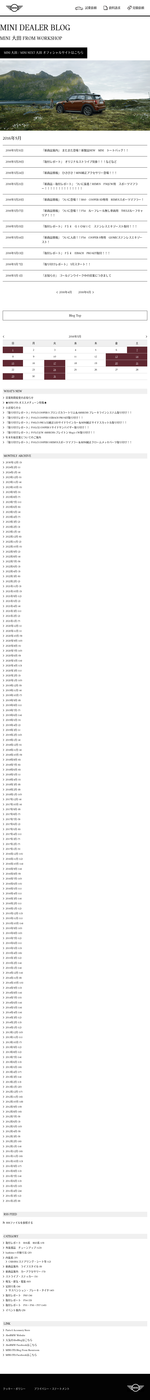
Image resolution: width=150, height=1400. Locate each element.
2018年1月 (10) (14, 794)
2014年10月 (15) (14, 982)
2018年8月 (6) (13, 759)
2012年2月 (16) (14, 1141)
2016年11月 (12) (14, 859)
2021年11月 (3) (13, 586)
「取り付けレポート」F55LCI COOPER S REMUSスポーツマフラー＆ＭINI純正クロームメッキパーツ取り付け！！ (69, 442)
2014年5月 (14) (14, 1007)
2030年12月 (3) (14, 462)
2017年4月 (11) (14, 834)
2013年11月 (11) (14, 1037)
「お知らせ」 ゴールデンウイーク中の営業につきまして (76, 275)
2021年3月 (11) (13, 611)
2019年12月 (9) (14, 685)
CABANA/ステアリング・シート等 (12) (30, 1261)
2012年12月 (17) (14, 1091)
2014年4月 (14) (14, 1012)
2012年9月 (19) (14, 1106)
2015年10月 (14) (14, 923)
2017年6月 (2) (13, 824)
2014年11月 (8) (14, 978)
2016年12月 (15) (14, 854)
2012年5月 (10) (14, 1126)
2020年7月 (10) (14, 650)
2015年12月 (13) (14, 913)
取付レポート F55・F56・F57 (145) (26, 1305)
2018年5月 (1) (13, 774)
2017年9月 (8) (13, 809)
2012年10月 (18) (14, 1101)
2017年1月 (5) (13, 849)
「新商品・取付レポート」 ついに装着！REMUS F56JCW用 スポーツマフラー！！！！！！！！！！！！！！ (90, 186)
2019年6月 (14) (14, 715)
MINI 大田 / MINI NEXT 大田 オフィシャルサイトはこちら (43, 52)
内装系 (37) (12, 1257)
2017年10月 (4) (14, 804)
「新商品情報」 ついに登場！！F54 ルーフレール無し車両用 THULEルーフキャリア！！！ (92, 213)
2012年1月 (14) (14, 1146)
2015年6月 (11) (14, 943)
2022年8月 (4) (13, 556)
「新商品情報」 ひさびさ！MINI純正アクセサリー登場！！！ (79, 173)
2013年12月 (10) (14, 1032)
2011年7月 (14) (14, 1176)
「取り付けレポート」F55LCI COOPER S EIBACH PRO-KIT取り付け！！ (44, 417)
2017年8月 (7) (13, 814)
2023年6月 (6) (13, 507)
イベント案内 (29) (16, 1310)
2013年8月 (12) (14, 1052)
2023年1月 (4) (13, 531)
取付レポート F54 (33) (19, 1300)
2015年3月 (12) (14, 958)
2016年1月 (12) (14, 908)
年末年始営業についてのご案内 (23, 437)
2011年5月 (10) (14, 1186)
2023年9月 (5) (13, 492)
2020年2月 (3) (13, 675)
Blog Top (75, 315)
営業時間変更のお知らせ (20, 397)
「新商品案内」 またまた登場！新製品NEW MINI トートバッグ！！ (85, 150)
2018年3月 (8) (13, 784)
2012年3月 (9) (13, 1136)
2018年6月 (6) (13, 769)
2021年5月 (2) (13, 601)
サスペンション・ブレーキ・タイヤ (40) (31, 1290)
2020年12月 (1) (14, 626)
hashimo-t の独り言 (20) (19, 1252)
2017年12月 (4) (14, 799)
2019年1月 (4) (13, 740)
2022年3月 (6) (13, 576)
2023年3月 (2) (13, 522)
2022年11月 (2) (13, 541)
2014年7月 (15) (14, 997)
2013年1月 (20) (14, 1087)
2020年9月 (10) (14, 640)
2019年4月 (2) (13, 725)
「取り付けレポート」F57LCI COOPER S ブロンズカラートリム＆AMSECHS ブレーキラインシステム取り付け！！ (69, 412)
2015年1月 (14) (14, 968)
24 (54, 369)
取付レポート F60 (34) (19, 1295)
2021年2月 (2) (13, 616)
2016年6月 (84, 292)
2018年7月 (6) (13, 764)
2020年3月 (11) (14, 670)
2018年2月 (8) (13, 789)
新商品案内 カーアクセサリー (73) (26, 1271)
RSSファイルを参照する (19, 1222)
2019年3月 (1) (13, 730)
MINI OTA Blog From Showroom (22, 1350)
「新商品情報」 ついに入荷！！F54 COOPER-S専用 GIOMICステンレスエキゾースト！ (92, 240)
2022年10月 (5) (14, 546)
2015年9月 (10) (14, 928)
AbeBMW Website (15, 1335)
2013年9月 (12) (14, 1047)
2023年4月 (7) (13, 517)
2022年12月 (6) (14, 536)
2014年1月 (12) (14, 1027)
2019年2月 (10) (14, 735)
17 (55, 363)
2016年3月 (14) (14, 898)
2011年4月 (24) (14, 1191)
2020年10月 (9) (14, 636)
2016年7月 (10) (14, 878)
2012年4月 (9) (13, 1131)
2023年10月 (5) (14, 487)
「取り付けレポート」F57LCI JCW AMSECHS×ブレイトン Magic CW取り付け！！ (50, 432)
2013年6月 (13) (14, 1062)
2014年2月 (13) (14, 1022)
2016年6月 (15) (14, 883)
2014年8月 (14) (14, 992)
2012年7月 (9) (13, 1116)
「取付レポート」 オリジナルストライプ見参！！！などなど (79, 161)
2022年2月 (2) (13, 581)
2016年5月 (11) (14, 888)
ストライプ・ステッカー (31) (22, 1276)
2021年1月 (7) (13, 621)
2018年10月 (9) (14, 755)
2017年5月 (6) (13, 829)
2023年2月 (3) (13, 527)
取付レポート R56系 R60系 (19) (25, 1243)
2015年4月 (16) (14, 953)
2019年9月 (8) (13, 700)
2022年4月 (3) (13, 571)
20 (116, 363)
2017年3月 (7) (13, 839)
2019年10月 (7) (14, 695)
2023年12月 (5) (14, 477)
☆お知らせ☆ (13, 407)
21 (137, 363)
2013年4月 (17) (14, 1072)
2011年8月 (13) (14, 1171)
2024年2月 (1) (13, 467)
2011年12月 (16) (14, 1151)
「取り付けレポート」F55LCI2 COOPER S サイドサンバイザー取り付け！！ (47, 427)
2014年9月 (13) (14, 988)
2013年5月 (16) (14, 1067)
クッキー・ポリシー (14, 1389)
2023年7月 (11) (13, 502)
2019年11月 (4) (14, 690)
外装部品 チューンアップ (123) (24, 1247)
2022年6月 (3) (13, 566)
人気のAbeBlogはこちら (19, 1340)
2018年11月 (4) (14, 750)
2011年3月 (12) (13, 1196)
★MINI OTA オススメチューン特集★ (26, 402)
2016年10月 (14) (14, 863)
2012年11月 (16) (14, 1097)
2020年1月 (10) (14, 680)
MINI (14, 8)
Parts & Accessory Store (18, 1330)
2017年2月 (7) (13, 844)
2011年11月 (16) (14, 1156)
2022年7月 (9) (13, 561)
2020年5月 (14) (14, 660)
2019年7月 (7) (13, 710)
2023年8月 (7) (13, 497)
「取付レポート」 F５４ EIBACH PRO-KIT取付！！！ (76, 253)
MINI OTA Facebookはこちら (21, 1355)
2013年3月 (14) (14, 1077)
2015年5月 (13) (14, 948)
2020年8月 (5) (13, 646)
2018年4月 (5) (13, 779)
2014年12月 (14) (14, 972)
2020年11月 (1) (14, 631)
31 (55, 376)
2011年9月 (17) (14, 1166)
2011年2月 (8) (13, 1201)
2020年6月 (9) (13, 655)
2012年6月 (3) (13, 1121)
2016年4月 (65, 292)
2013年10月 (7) (14, 1042)
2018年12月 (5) (14, 745)
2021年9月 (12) (14, 596)
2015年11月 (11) (14, 918)
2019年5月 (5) (13, 720)
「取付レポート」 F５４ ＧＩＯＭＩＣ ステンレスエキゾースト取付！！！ (89, 226)
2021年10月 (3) (14, 591)
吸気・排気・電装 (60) (18, 1281)
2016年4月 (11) (14, 893)
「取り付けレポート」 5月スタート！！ (66, 264)
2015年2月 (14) (14, 963)
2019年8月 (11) (14, 705)
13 (116, 356)
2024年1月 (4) (13, 472)
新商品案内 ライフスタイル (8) (24, 1266)
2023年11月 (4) (14, 482)
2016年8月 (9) (13, 873)
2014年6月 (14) (14, 1002)
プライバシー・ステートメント (52, 1389)
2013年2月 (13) (13, 1082)
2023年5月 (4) (13, 512)
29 (13, 376)
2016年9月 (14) (14, 869)
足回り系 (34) (13, 1286)
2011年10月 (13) (14, 1161)
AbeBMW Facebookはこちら (21, 1345)
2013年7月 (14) (14, 1057)
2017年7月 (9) (13, 819)
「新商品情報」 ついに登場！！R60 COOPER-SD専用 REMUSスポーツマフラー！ (93, 199)
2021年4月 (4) (13, 606)
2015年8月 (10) (14, 933)
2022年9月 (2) (13, 551)
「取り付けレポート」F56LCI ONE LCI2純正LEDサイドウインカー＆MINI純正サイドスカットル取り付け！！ (66, 422)
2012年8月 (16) (14, 1111)
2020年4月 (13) (14, 665)
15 (13, 363)
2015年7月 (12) (14, 938)
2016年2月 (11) (14, 903)
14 (137, 356)
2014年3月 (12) (14, 1017)
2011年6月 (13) (14, 1181)
